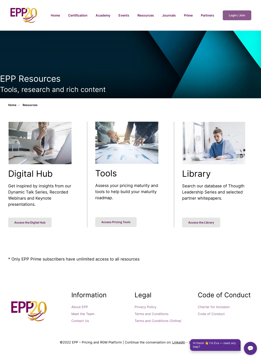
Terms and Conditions (151, 314)
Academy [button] (103, 15)
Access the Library (201, 222)
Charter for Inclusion (214, 307)
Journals (169, 15)
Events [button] (123, 15)
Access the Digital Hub (29, 222)
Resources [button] (145, 15)
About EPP (79, 307)
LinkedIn (178, 342)
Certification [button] (77, 15)
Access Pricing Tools (115, 222)
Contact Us (80, 321)
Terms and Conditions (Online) (158, 321)
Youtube (195, 342)
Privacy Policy (145, 307)
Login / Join (238, 15)
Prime (188, 15)
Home (55, 15)
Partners (207, 15)
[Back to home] (23, 15)
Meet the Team (82, 314)
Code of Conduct (211, 314)
